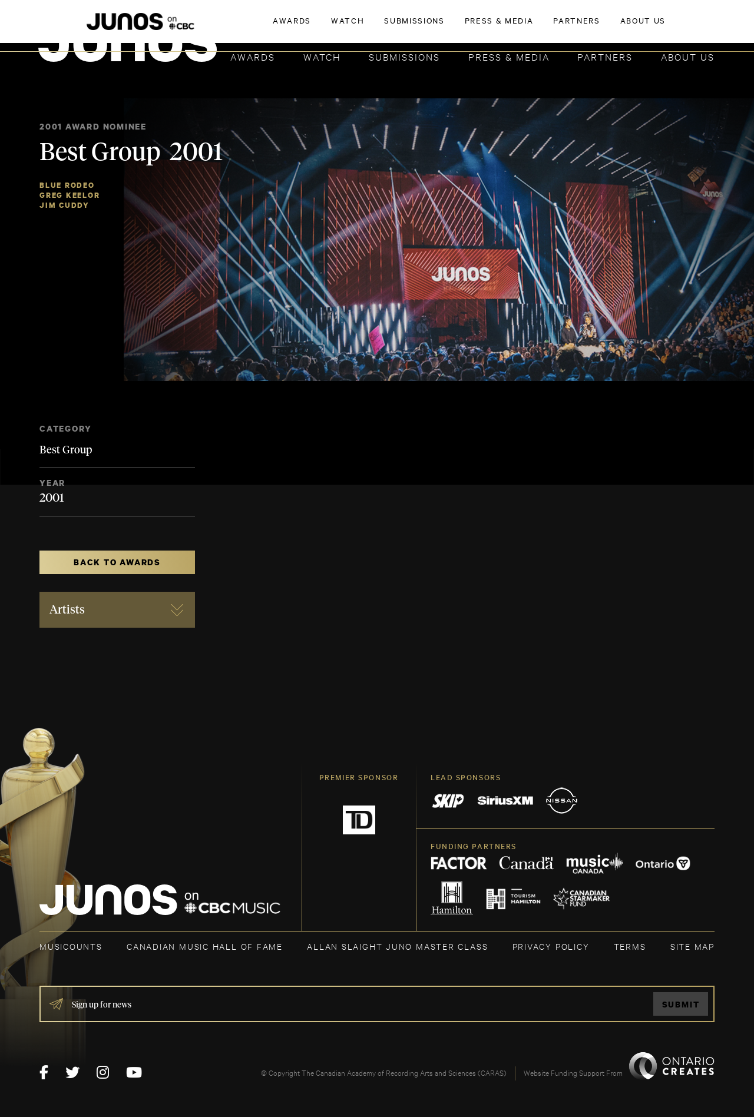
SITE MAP (692, 946)
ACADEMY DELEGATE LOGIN (659, 27)
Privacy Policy (551, 946)
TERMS (630, 946)
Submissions (404, 56)
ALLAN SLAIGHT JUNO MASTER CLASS (397, 946)
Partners (605, 56)
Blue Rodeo (67, 185)
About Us (688, 56)
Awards (252, 56)
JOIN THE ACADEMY (550, 27)
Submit (681, 1004)
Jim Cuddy (64, 205)
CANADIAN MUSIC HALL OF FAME (205, 946)
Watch (322, 56)
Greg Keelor (69, 195)
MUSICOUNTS (70, 946)
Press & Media (509, 56)
